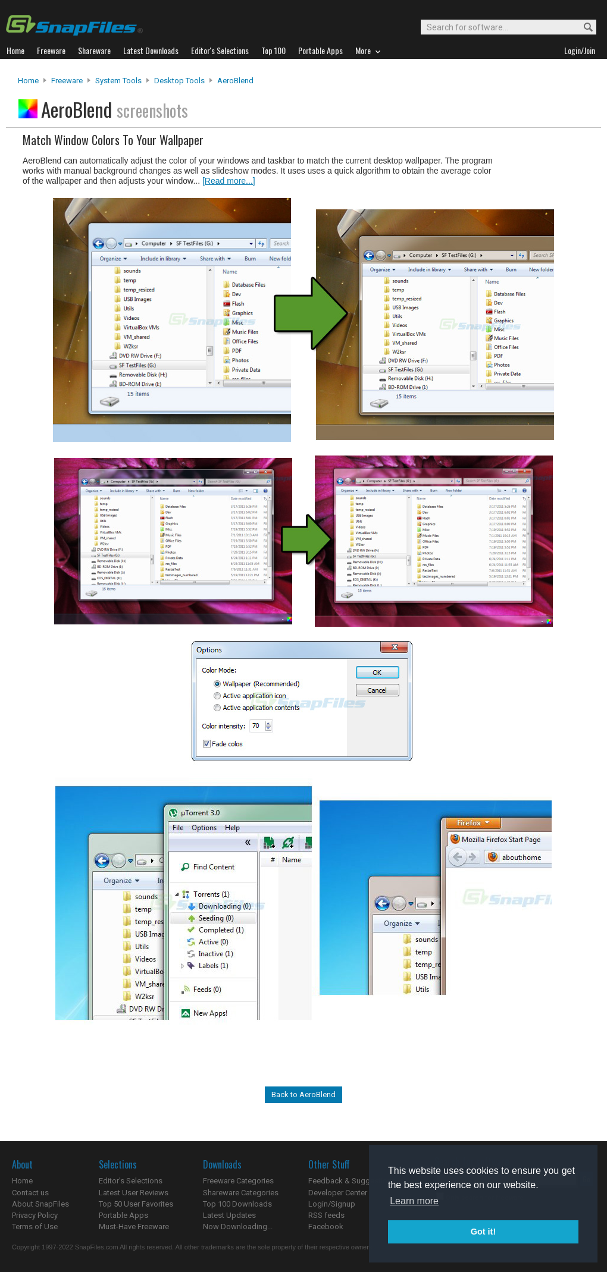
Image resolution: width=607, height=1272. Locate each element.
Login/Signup (331, 1203)
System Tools (118, 80)
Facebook (325, 1226)
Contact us (30, 1192)
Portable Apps (123, 1215)
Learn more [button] (414, 1201)
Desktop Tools (179, 80)
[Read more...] (228, 181)
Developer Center (337, 1192)
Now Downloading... (238, 1226)
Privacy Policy (35, 1215)
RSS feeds (326, 1215)
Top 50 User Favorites (136, 1203)
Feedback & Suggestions (352, 1180)
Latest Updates (229, 1215)
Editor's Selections (130, 1180)
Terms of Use (35, 1226)
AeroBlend (235, 80)
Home (28, 80)
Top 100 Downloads (237, 1203)
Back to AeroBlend (303, 1094)
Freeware (67, 80)
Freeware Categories (238, 1180)
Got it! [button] (483, 1231)
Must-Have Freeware (134, 1226)
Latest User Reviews (133, 1192)
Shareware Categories (241, 1192)
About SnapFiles (40, 1203)
